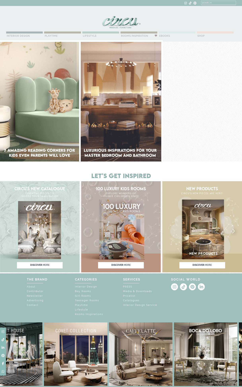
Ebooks (164, 35)
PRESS (127, 286)
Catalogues (131, 300)
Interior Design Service (140, 305)
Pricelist (129, 295)
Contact (32, 305)
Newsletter (35, 295)
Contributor (35, 291)
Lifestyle (90, 35)
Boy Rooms (83, 291)
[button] (9, 231)
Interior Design (18, 35)
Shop (201, 35)
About (31, 286)
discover (40, 265)
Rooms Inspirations (89, 314)
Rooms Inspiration (134, 35)
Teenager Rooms (87, 300)
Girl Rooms (83, 295)
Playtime (51, 35)
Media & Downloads (137, 291)
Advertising (35, 300)
